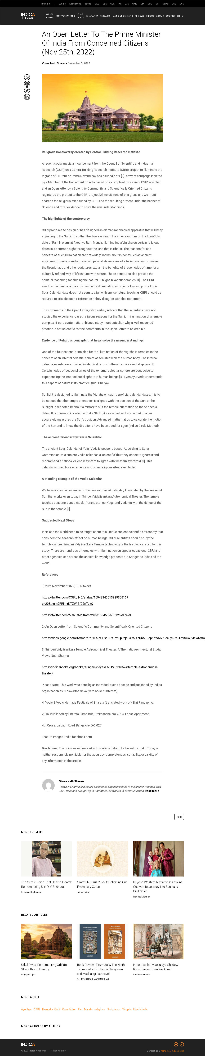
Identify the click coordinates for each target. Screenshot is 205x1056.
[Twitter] (27, 90)
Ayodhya (26, 1009)
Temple (126, 1009)
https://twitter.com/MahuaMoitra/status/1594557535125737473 (86, 615)
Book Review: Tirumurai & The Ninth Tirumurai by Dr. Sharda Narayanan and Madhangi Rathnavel (101, 969)
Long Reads (81, 16)
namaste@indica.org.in (172, 1051)
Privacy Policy (58, 1050)
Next (179, 816)
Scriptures (113, 1009)
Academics (75, 3)
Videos (151, 16)
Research (106, 16)
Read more (152, 791)
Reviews (140, 16)
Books (87, 3)
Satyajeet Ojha (28, 974)
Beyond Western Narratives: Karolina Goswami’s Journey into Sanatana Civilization (157, 886)
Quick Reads (50, 16)
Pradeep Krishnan (141, 897)
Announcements (124, 16)
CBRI (37, 1009)
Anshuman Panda (141, 974)
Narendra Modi (51, 1009)
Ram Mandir (85, 1009)
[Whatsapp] (27, 77)
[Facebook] (27, 84)
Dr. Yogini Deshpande (31, 892)
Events (62, 3)
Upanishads (140, 1009)
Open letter (69, 1009)
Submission (173, 16)
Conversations (66, 16)
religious (100, 1009)
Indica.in (45, 3)
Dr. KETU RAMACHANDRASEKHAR (93, 979)
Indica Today (83, 892)
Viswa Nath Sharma (71, 781)
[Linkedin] (27, 97)
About (160, 16)
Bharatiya (94, 16)
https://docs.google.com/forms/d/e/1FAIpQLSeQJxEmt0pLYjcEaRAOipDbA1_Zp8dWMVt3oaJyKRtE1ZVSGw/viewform (123, 638)
